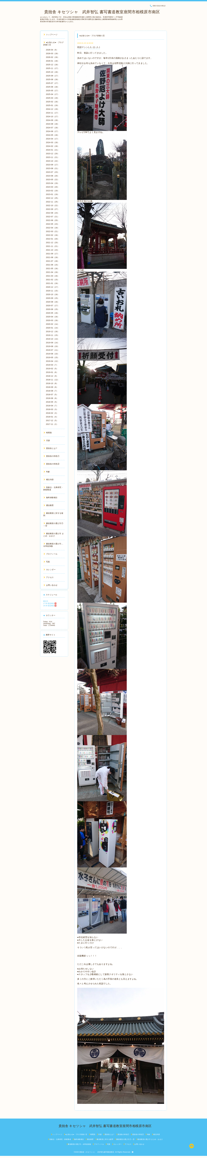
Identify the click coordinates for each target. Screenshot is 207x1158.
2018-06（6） (52, 398)
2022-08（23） (52, 213)
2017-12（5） (52, 420)
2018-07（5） (52, 394)
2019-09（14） (52, 343)
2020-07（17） (52, 305)
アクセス (49, 577)
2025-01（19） (52, 105)
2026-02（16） (52, 57)
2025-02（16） (52, 102)
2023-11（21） (52, 157)
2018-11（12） (52, 380)
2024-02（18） (52, 146)
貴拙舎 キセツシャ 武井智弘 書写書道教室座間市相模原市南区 (100, 12)
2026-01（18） (52, 61)
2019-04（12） (52, 361)
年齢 (47, 472)
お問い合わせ (51, 585)
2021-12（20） (52, 242)
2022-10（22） (52, 205)
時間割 (48, 433)
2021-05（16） (52, 268)
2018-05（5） (52, 402)
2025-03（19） (52, 98)
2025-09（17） (52, 76)
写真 (47, 562)
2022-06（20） (52, 220)
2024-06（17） (52, 131)
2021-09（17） (52, 254)
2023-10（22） (52, 161)
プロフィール (51, 554)
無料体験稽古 (51, 497)
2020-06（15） (52, 309)
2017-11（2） (52, 424)
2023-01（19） (52, 194)
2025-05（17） (52, 90)
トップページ (51, 34)
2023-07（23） (52, 172)
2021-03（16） (52, 276)
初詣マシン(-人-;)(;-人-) (88, 47)
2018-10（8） (52, 383)
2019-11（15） (52, 335)
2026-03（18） (52, 53)
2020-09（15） (52, 298)
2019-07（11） (52, 350)
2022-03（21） (52, 231)
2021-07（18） (52, 261)
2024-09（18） (52, 120)
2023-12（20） (52, 154)
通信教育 (49, 505)
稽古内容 (49, 479)
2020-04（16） (52, 317)
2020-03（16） (52, 320)
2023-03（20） (52, 187)
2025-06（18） (52, 87)
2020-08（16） (52, 302)
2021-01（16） (52, 283)
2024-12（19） (52, 109)
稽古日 (45, 601)
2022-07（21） (52, 217)
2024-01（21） (52, 150)
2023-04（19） (52, 183)
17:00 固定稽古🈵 (50, 603)
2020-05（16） (52, 313)
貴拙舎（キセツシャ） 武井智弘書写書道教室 (96, 1152)
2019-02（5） (52, 369)
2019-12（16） (52, 331)
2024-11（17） (52, 113)
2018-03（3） (52, 409)
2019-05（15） (52, 357)
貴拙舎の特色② (51, 464)
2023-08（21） (52, 168)
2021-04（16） (52, 272)
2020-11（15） (52, 291)
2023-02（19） (52, 191)
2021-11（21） (52, 246)
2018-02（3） (52, 413)
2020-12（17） (52, 287)
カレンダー (50, 569)
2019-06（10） (52, 354)
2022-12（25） (52, 198)
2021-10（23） (52, 250)
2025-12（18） (52, 65)
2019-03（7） (52, 365)
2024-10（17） (52, 116)
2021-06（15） (52, 265)
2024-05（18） (52, 135)
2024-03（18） (52, 142)
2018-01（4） (52, 417)
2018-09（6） (52, 387)
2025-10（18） (52, 72)
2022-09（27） (52, 209)
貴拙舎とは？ (51, 448)
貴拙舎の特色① (51, 456)
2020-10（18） (52, 294)
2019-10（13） (52, 339)
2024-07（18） (52, 128)
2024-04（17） (52, 139)
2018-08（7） (52, 391)
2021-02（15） (52, 280)
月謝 (47, 440)
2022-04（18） (52, 228)
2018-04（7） (52, 406)
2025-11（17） (52, 68)
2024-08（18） (52, 124)
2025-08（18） (52, 79)
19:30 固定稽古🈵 (50, 606)
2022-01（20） (52, 239)
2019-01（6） (52, 372)
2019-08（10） (52, 346)
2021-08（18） (52, 257)
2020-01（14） (52, 328)
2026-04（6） (52, 50)
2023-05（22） (52, 179)
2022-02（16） (52, 235)
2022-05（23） (52, 224)
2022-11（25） (52, 202)
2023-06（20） (52, 176)
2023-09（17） (52, 165)
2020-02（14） (52, 324)
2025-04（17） (52, 94)
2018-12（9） (52, 376)
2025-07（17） (52, 83)
